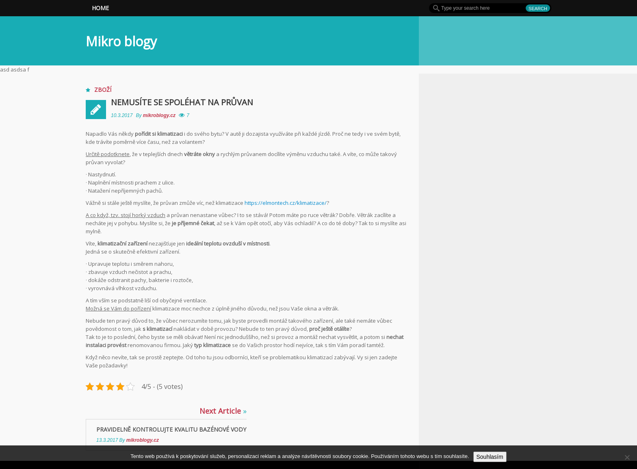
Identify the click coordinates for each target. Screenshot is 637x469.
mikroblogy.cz (160, 115)
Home (100, 8)
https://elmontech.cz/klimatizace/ (286, 202)
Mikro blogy (121, 41)
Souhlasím (490, 457)
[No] (627, 457)
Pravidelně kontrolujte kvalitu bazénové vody (171, 429)
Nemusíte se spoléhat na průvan (182, 102)
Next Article (223, 411)
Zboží (102, 89)
